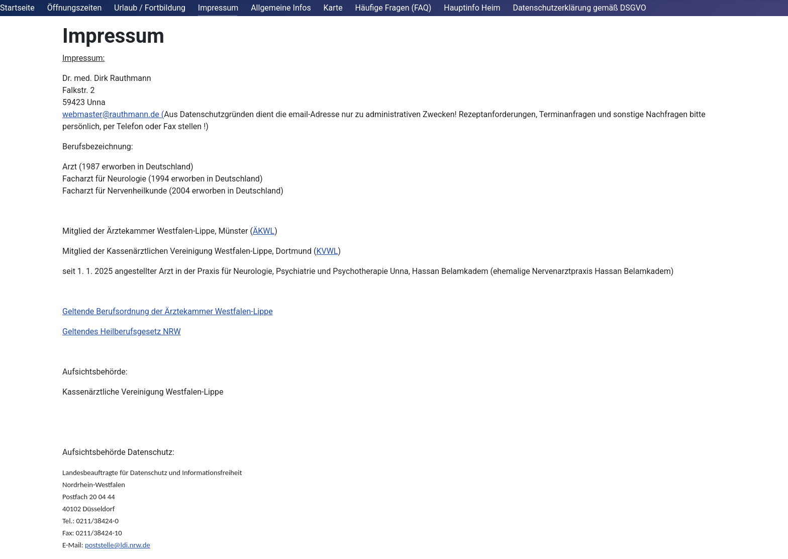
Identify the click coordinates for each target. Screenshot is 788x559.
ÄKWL (263, 231)
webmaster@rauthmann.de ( (113, 114)
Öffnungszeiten (74, 8)
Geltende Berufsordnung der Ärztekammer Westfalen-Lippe (167, 311)
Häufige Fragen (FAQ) (393, 8)
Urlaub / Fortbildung (149, 8)
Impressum (218, 8)
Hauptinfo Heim (472, 8)
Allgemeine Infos (281, 8)
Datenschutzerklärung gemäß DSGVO (579, 8)
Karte (332, 8)
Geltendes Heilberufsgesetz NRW (121, 331)
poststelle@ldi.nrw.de (117, 544)
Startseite (17, 8)
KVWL (327, 251)
